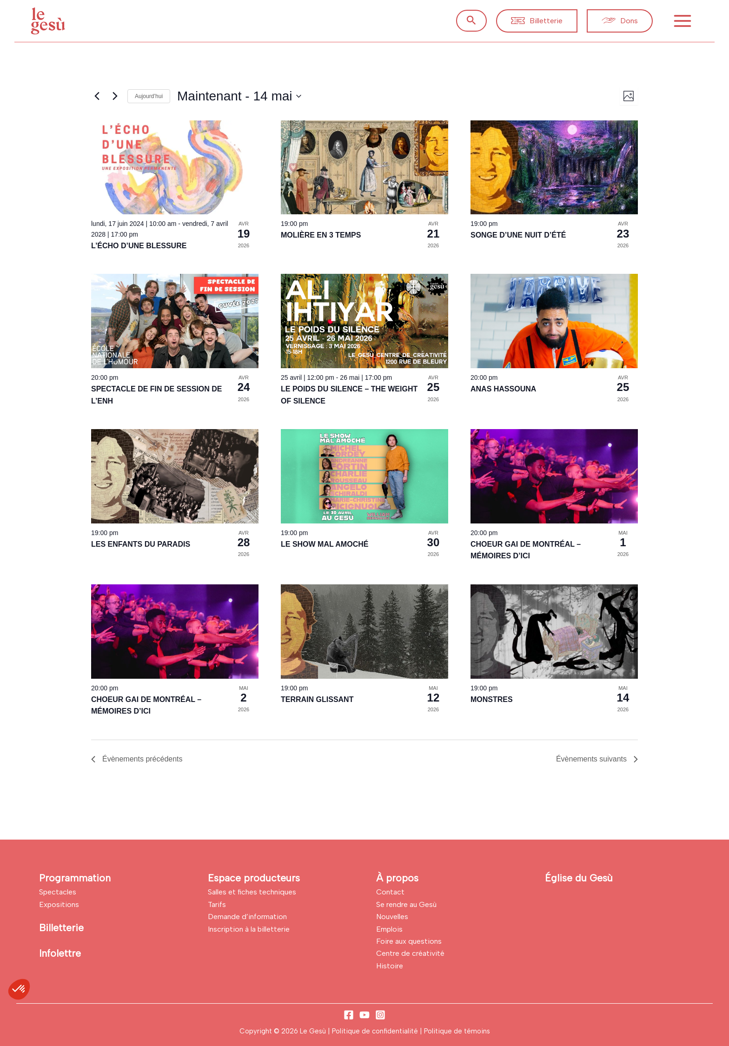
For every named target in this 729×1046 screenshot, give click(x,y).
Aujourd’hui (149, 96)
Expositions (59, 904)
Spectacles (57, 891)
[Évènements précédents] (96, 96)
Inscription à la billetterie (249, 929)
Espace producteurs (254, 878)
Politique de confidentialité (376, 1031)
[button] (471, 21)
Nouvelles (392, 916)
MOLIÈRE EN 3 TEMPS (321, 235)
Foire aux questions (409, 941)
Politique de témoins (457, 1031)
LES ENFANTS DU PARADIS (140, 544)
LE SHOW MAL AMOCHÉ (324, 544)
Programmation (75, 878)
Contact (390, 891)
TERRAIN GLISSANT (317, 699)
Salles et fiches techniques (252, 891)
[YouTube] (364, 1015)
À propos (397, 878)
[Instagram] (380, 1015)
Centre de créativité (410, 953)
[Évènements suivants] (114, 96)
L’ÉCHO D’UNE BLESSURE (138, 246)
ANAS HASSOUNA (503, 389)
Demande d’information (247, 916)
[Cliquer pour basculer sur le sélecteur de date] (239, 96)
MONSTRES (492, 699)
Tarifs (217, 904)
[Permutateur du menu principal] (682, 21)
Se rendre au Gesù (406, 904)
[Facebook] (349, 1015)
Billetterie (61, 927)
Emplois (389, 929)
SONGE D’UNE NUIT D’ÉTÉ (518, 235)
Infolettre (60, 953)
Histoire (389, 965)
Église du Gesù (579, 878)
